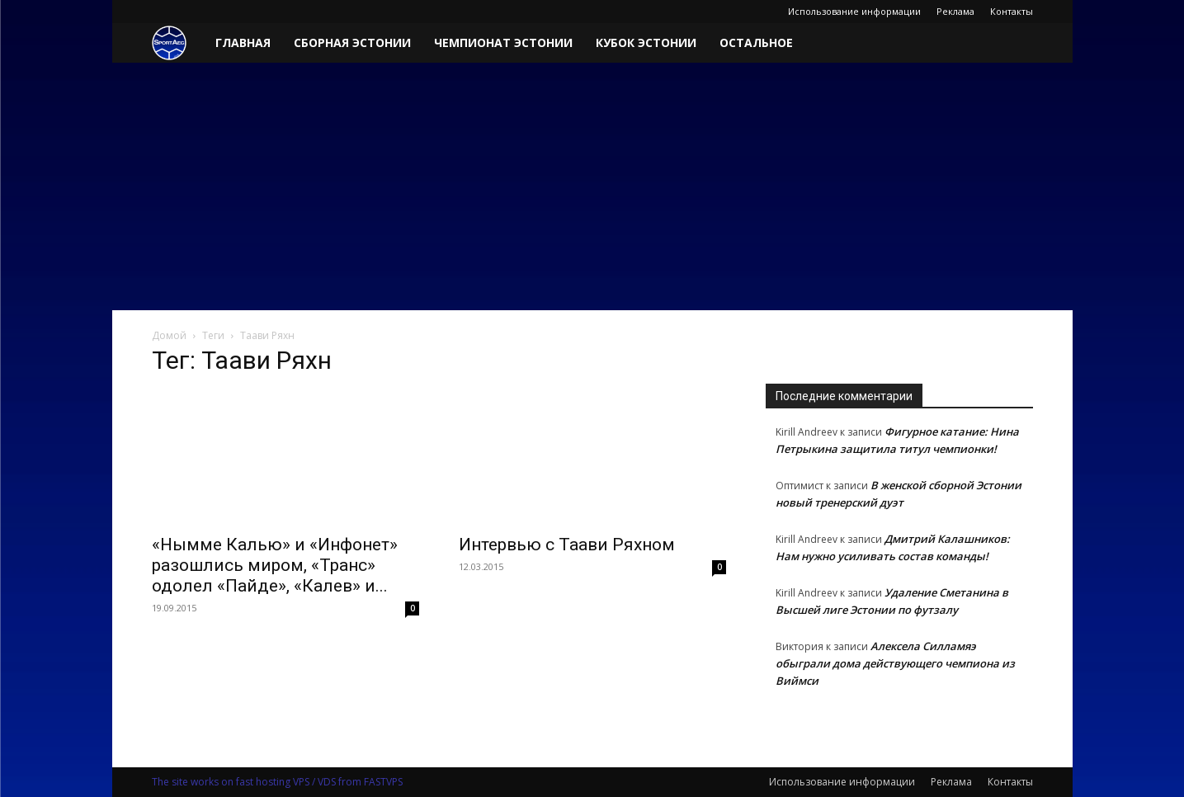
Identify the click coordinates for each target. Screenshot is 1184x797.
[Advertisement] (592, 186)
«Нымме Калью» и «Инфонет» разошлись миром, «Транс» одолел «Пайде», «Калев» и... (275, 565)
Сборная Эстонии (352, 42)
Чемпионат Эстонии (503, 42)
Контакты (1011, 11)
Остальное (756, 42)
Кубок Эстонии (646, 42)
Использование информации (854, 11)
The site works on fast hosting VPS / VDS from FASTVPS (277, 782)
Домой (169, 335)
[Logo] (178, 43)
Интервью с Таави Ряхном (567, 544)
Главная (243, 42)
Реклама (955, 11)
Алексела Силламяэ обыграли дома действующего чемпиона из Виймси (895, 663)
